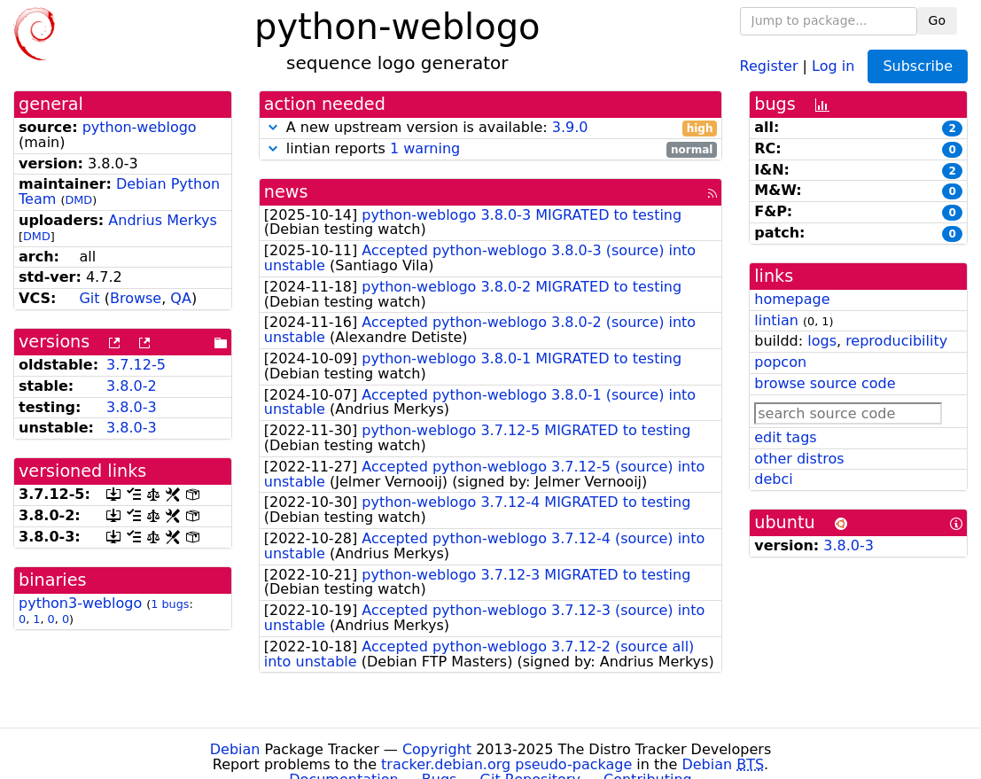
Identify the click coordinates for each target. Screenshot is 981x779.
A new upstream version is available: (491, 128)
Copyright (436, 749)
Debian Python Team (119, 191)
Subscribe (918, 66)
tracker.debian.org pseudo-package (506, 764)
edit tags (785, 437)
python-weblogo (139, 127)
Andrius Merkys (162, 220)
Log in (833, 65)
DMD (78, 199)
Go (937, 20)
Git (89, 298)
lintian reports (491, 149)
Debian (235, 749)
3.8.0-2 (131, 386)
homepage (791, 299)
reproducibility (896, 340)
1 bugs (170, 604)
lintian (776, 320)
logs (822, 340)
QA (180, 298)
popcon (780, 362)
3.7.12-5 (136, 364)
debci (773, 479)
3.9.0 (570, 127)
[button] (273, 127)
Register (769, 65)
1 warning (425, 148)
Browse (135, 298)
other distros (799, 458)
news (286, 192)
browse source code (824, 383)
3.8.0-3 (131, 407)
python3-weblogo (80, 603)
